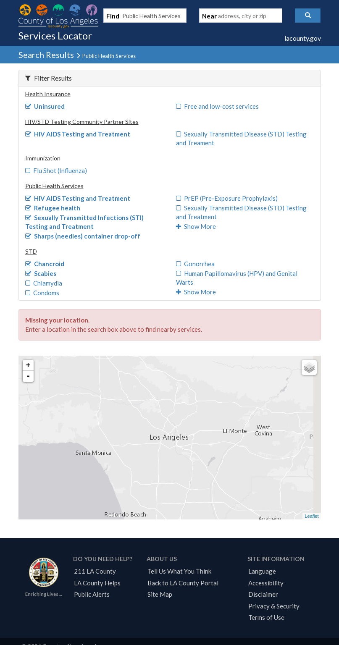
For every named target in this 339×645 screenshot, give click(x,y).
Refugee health (53, 208)
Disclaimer (263, 594)
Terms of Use (266, 617)
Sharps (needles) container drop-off (83, 236)
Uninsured (45, 106)
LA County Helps (97, 583)
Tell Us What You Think (179, 571)
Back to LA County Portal (182, 583)
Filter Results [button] (48, 78)
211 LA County (95, 571)
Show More (196, 226)
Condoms (42, 292)
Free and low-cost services (217, 106)
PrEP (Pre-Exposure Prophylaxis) (227, 198)
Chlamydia (44, 283)
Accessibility (266, 583)
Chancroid (45, 263)
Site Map (159, 594)
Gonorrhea (195, 263)
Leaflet (311, 516)
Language (262, 571)
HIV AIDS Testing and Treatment (78, 134)
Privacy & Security (274, 606)
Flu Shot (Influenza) (56, 170)
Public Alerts (92, 594)
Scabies (41, 273)
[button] (308, 15)
